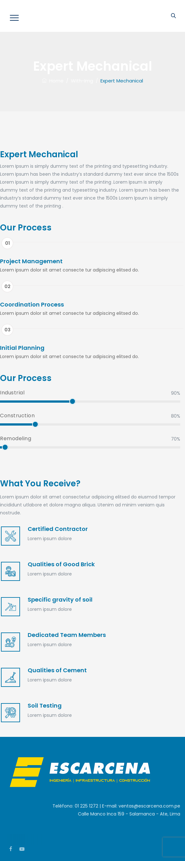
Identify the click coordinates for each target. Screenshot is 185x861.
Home (53, 80)
